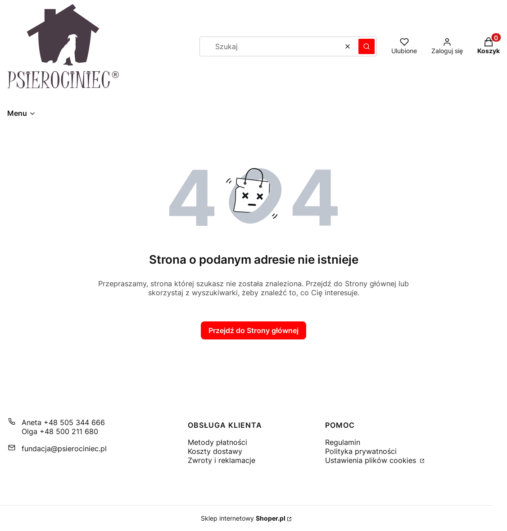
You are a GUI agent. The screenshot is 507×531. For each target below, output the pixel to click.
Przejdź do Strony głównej (253, 330)
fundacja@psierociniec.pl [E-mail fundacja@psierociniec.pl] (64, 448)
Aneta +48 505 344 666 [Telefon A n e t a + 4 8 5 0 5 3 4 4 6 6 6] (63, 422)
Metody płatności (217, 442)
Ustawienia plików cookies (371, 460)
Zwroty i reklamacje (221, 460)
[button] (366, 46)
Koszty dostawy (215, 451)
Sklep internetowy (243, 518)
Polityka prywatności (361, 451)
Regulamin (342, 442)
